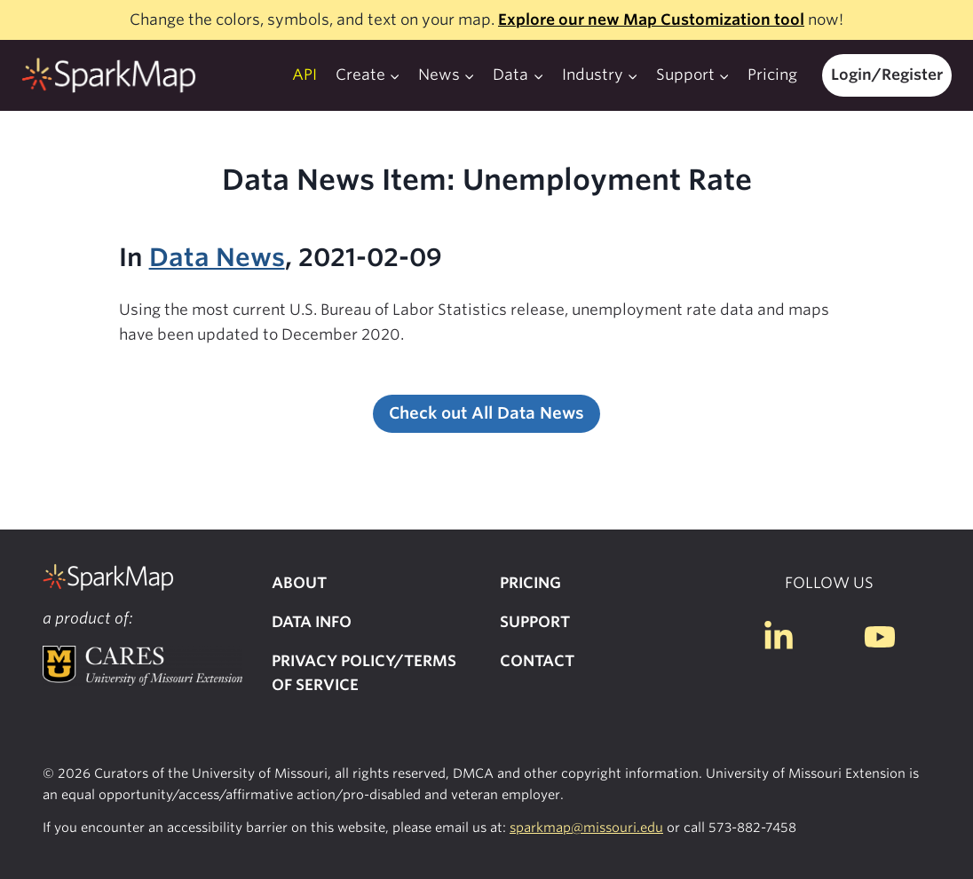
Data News (217, 257)
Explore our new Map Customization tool (651, 19)
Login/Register (887, 74)
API (304, 74)
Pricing (772, 74)
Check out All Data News (486, 413)
